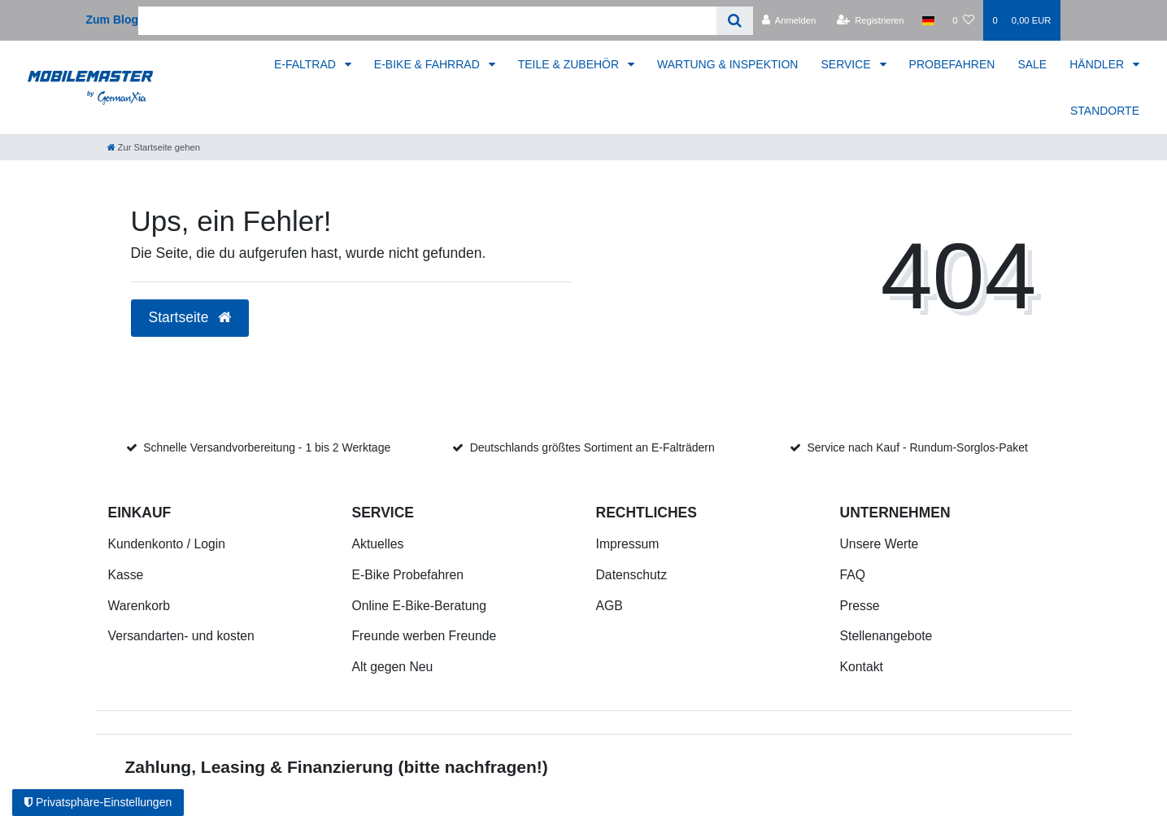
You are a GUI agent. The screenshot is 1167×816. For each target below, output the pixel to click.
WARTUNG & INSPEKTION (727, 64)
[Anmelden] (789, 20)
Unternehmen (895, 512)
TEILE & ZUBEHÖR (570, 64)
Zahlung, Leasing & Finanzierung (259, 766)
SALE (1032, 64)
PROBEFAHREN (952, 64)
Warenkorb (139, 606)
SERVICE (847, 64)
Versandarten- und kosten (181, 636)
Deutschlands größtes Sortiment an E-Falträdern (592, 447)
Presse (860, 606)
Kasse (126, 575)
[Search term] (427, 21)
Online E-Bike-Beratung (419, 606)
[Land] (928, 20)
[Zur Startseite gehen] (153, 147)
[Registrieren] (869, 20)
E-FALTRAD (306, 64)
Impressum (628, 544)
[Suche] (734, 21)
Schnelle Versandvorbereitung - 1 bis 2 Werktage (266, 447)
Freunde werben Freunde (424, 636)
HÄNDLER (1098, 64)
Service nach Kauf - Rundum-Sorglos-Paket (917, 447)
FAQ (853, 575)
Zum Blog (112, 19)
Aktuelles (378, 544)
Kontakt (861, 667)
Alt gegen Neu (392, 667)
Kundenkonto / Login (167, 544)
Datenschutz (632, 575)
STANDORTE (1104, 110)
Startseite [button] (190, 317)
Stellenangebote (886, 636)
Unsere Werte (879, 544)
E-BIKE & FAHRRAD (428, 64)
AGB (609, 606)
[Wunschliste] (963, 20)
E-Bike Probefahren (408, 575)
